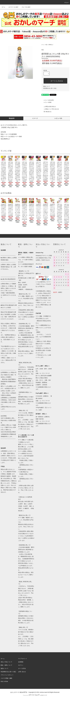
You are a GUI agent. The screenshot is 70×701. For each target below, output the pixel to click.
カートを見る (22, 668)
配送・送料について (6, 665)
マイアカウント (22, 658)
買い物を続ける (46, 111)
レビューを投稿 (46, 102)
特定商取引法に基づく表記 (49, 88)
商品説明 (12, 118)
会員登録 (20, 662)
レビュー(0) (58, 118)
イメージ (35, 118)
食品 (46, 44)
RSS (2, 681)
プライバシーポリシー (7, 675)
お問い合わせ (22, 671)
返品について (46, 86)
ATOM (6, 681)
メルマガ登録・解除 (6, 678)
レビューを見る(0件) (47, 100)
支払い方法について (6, 662)
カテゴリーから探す (12, 7)
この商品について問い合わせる (50, 109)
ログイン (20, 665)
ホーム (3, 7)
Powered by (35, 695)
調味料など (51, 44)
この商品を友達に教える (48, 106)
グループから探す (25, 7)
